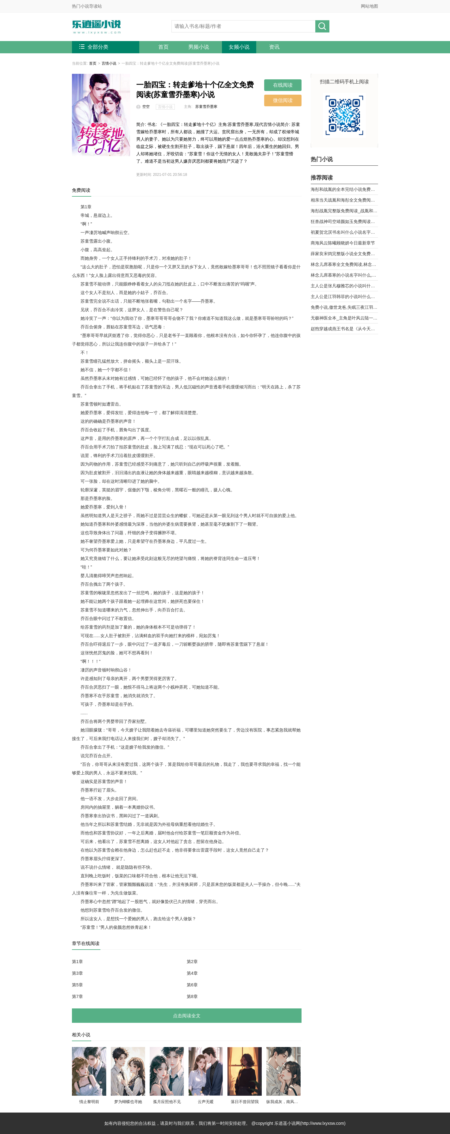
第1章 (77, 961)
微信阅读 (283, 100)
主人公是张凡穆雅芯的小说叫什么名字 (344, 285)
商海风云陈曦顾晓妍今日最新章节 (343, 242)
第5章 (77, 984)
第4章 (192, 973)
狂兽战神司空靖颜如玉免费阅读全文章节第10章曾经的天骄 (344, 221)
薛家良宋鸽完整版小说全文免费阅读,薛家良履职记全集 (344, 253)
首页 (163, 47)
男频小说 (198, 47)
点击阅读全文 (187, 1015)
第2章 (192, 961)
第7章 (77, 996)
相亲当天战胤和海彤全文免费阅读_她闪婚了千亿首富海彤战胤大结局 (344, 200)
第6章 (192, 984)
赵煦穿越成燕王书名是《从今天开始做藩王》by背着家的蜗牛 (344, 328)
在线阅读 (283, 85)
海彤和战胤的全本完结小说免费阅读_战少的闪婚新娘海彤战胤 (344, 189)
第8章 (192, 996)
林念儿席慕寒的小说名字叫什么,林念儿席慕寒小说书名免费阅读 (344, 275)
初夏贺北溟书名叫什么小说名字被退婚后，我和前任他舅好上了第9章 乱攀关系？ (344, 232)
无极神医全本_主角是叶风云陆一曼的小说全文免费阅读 (344, 318)
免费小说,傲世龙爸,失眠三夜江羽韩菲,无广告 (344, 307)
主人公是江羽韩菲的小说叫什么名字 (344, 296)
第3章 (77, 973)
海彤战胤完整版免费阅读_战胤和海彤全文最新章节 (344, 210)
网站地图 (369, 6)
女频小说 (239, 47)
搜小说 (322, 26)
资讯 (274, 47)
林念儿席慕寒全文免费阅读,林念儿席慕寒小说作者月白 (344, 264)
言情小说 (109, 63)
